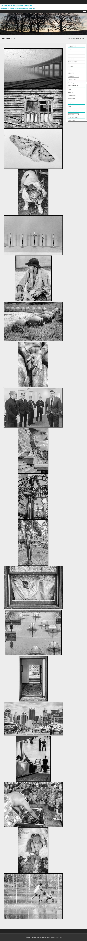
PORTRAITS (70, 53)
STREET (70, 50)
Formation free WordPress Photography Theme (37, 937)
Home (69, 38)
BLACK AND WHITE (72, 62)
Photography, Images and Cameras (16, 5)
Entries (70, 92)
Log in (69, 89)
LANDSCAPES (71, 59)
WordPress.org (71, 98)
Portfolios (73, 38)
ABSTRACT (70, 56)
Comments (71, 95)
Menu (43, 11)
